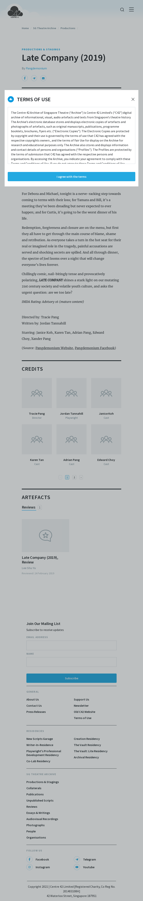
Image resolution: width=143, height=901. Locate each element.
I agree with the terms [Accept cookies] (71, 177)
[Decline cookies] (133, 99)
